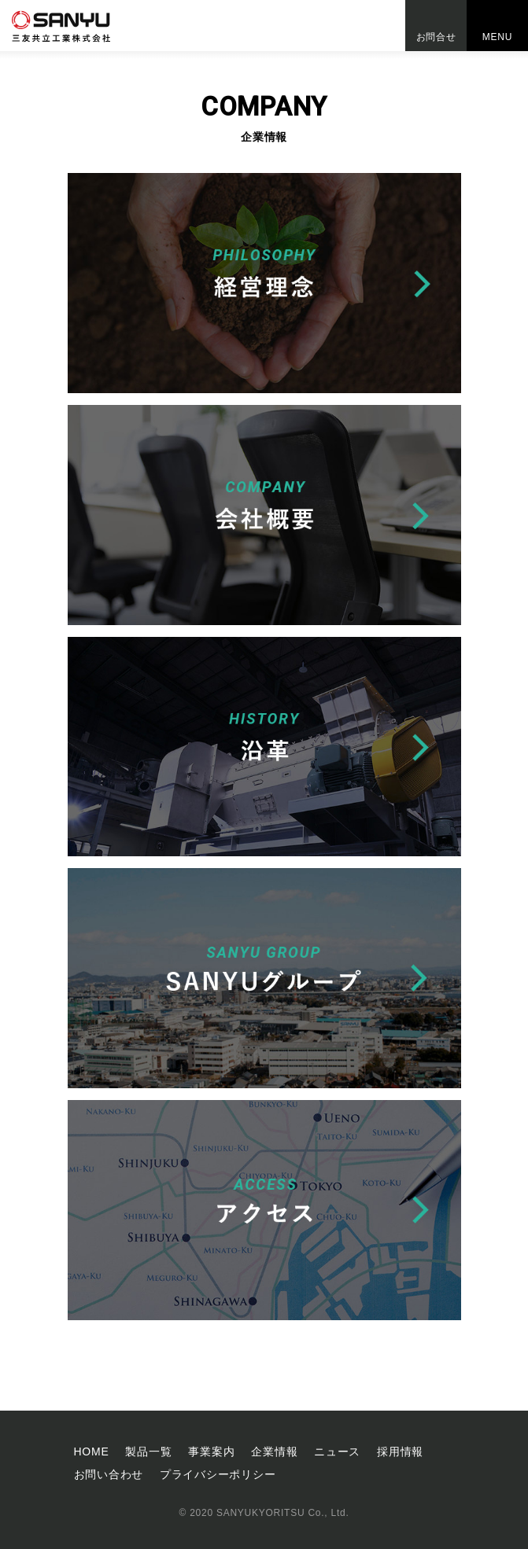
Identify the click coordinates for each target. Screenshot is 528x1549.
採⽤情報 (400, 1451)
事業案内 (211, 1451)
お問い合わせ (109, 1474)
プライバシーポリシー (218, 1474)
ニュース (337, 1451)
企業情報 (274, 1451)
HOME (91, 1451)
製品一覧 (148, 1451)
